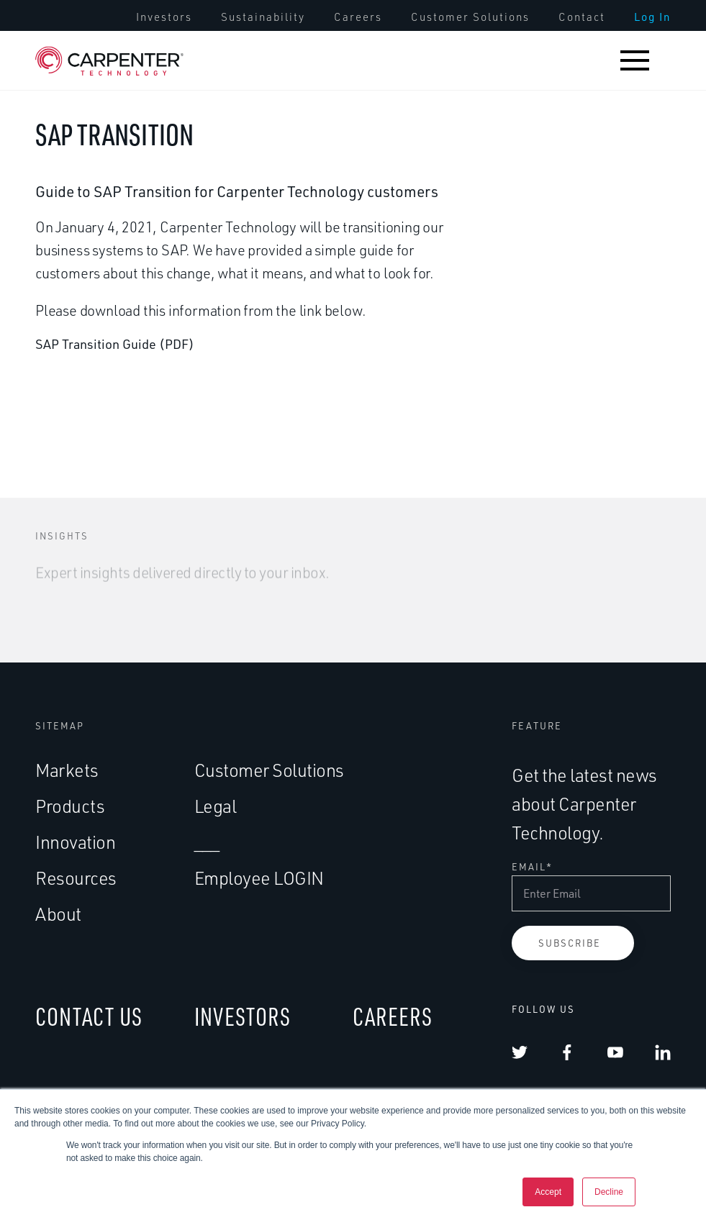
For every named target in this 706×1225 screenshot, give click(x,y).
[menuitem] (164, 17)
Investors (164, 17)
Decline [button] (608, 1192)
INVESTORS (242, 1016)
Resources (76, 878)
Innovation (75, 842)
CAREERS (393, 1016)
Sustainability (263, 17)
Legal (215, 806)
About (58, 914)
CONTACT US (88, 1016)
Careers (358, 17)
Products (69, 806)
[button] (635, 60)
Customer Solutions (470, 17)
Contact (581, 17)
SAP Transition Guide (95, 344)
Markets (67, 770)
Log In (652, 17)
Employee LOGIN (259, 878)
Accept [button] (548, 1192)
